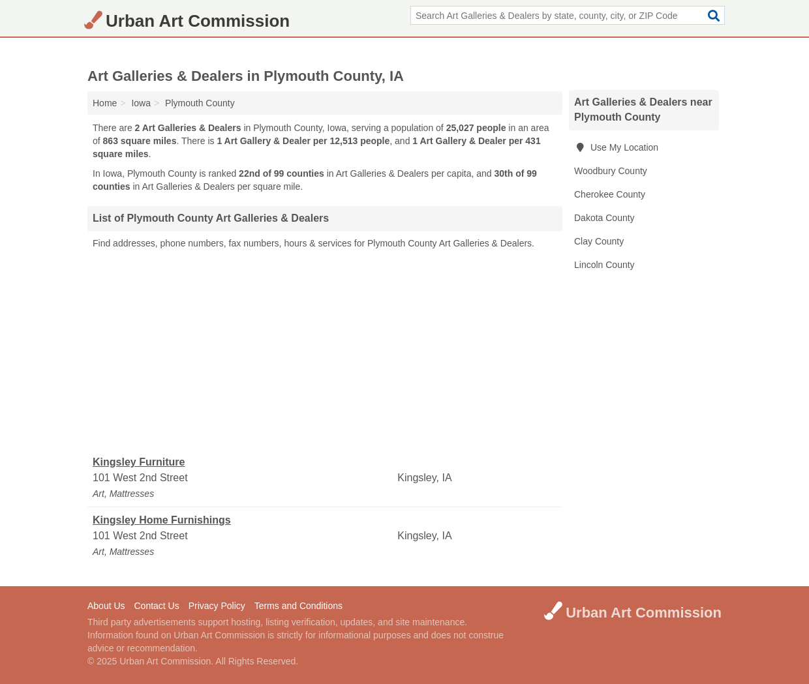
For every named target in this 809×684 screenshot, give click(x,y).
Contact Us (156, 606)
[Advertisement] (324, 352)
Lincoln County (604, 265)
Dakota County (604, 218)
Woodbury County (610, 171)
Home (105, 103)
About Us (106, 606)
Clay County (599, 241)
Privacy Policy (217, 606)
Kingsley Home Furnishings (162, 520)
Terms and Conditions (298, 606)
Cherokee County (609, 194)
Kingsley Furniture (139, 462)
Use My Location (616, 147)
